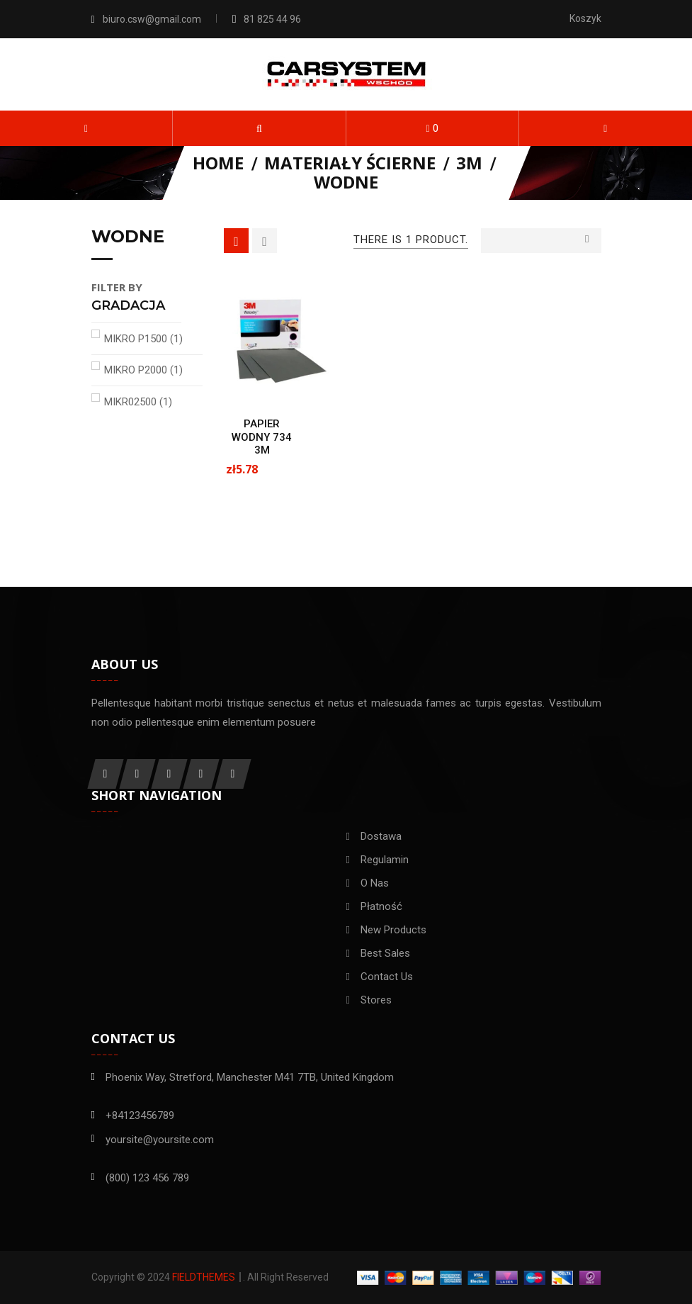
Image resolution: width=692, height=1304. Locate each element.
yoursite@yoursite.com (160, 1139)
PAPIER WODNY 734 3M (262, 437)
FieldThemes (203, 1277)
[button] (259, 128)
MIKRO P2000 (143, 370)
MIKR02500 (138, 401)
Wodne (127, 237)
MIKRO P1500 (143, 338)
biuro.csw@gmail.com (152, 19)
